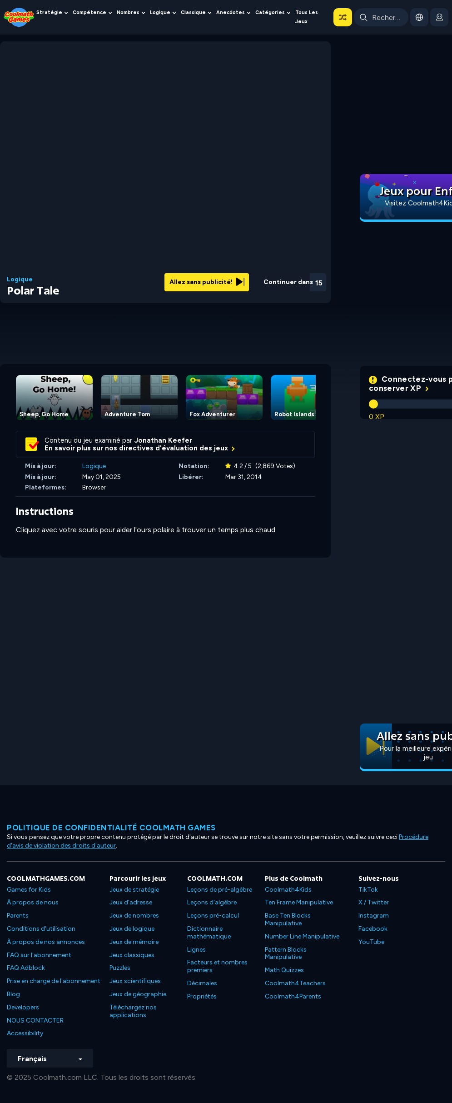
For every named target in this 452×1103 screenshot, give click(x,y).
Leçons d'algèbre (212, 902)
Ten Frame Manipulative (299, 902)
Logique (160, 12)
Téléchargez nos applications (133, 1011)
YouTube (371, 942)
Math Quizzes (284, 970)
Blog (13, 994)
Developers (23, 1007)
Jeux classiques (131, 955)
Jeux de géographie (137, 994)
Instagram (373, 915)
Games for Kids (29, 889)
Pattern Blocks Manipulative (286, 953)
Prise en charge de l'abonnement (53, 981)
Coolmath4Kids (288, 889)
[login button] (439, 17)
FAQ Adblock (26, 968)
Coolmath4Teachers (295, 983)
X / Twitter (373, 902)
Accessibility (25, 1033)
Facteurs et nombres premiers (217, 966)
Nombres (128, 12)
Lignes (196, 949)
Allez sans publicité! (206, 282)
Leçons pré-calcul (213, 915)
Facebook (372, 929)
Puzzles (119, 968)
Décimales (202, 983)
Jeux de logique (131, 929)
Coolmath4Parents (293, 996)
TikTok (368, 889)
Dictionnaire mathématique (209, 932)
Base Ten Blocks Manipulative (288, 919)
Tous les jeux (306, 17)
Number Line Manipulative (302, 936)
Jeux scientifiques (135, 981)
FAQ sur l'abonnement (39, 955)
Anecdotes (230, 12)
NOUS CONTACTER (35, 1020)
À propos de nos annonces (46, 942)
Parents (18, 915)
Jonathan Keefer (163, 440)
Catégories (270, 12)
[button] (342, 17)
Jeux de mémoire (134, 942)
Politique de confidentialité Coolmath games (111, 827)
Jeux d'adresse (130, 902)
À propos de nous (33, 902)
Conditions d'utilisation (41, 929)
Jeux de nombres (134, 915)
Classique (193, 12)
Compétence (89, 12)
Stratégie (49, 12)
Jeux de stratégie (134, 889)
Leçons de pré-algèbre (219, 889)
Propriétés (202, 996)
